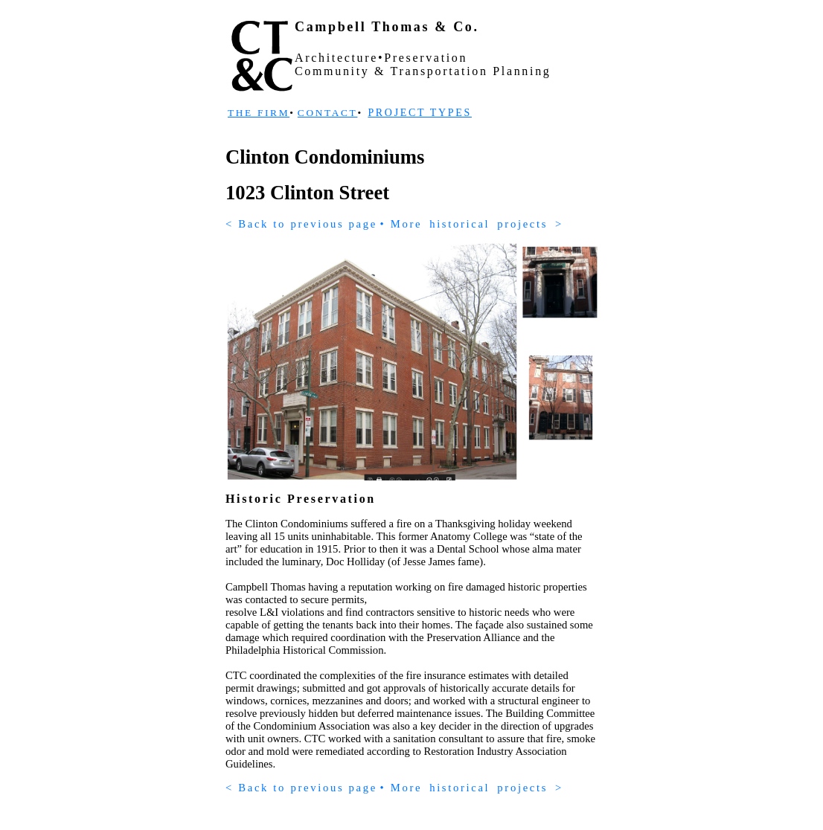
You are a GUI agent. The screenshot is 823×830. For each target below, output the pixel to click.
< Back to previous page (301, 224)
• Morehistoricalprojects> (471, 224)
